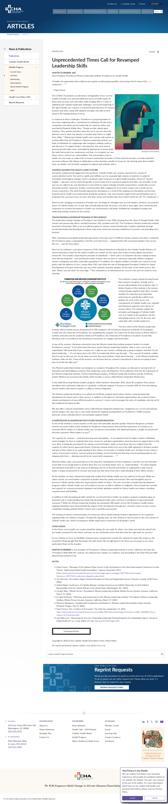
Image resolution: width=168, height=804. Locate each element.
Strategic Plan (45, 733)
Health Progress (13, 34)
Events (108, 729)
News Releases (78, 725)
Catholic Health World (19, 61)
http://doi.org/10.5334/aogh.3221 (104, 621)
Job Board (109, 741)
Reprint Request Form (111, 687)
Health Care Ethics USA (19, 97)
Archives (13, 75)
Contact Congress (113, 737)
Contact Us (44, 737)
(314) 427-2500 (15, 747)
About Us (43, 725)
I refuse (155, 798)
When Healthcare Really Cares (85, 741)
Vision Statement (46, 729)
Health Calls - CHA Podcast (84, 729)
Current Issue (15, 72)
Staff (12, 90)
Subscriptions (15, 83)
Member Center (112, 725)
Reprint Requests (16, 102)
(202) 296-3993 (15, 731)
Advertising (14, 79)
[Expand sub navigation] (36, 62)
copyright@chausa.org (95, 645)
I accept (132, 798)
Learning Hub (111, 733)
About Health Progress (19, 86)
